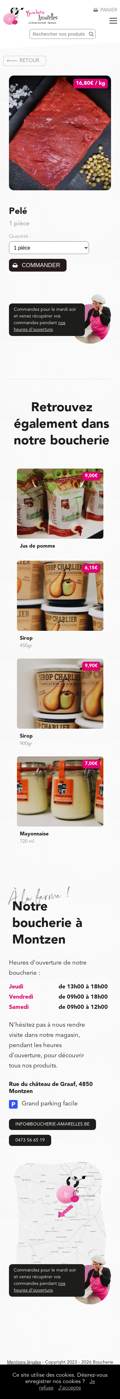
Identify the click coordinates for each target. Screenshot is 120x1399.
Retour (29, 60)
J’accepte (69, 1388)
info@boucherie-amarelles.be (52, 1124)
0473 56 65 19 (30, 1140)
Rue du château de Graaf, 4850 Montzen (51, 1088)
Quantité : (19, 236)
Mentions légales (24, 1362)
